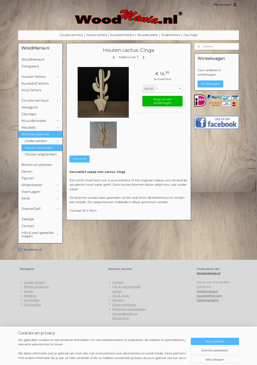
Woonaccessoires (40, 134)
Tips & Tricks (120, 296)
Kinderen (30, 296)
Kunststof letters (122, 35)
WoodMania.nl (32, 59)
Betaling (118, 300)
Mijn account (225, 4)
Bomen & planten (36, 287)
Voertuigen (40, 192)
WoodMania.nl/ (30, 249)
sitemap (113, 357)
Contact (27, 226)
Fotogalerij (30, 66)
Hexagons (29, 107)
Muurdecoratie (147, 35)
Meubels (40, 127)
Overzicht (79, 159)
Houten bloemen (39, 148)
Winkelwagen (210, 84)
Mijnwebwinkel (170, 357)
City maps (191, 35)
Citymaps (28, 114)
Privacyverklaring (124, 305)
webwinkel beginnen (135, 357)
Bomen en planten (36, 165)
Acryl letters (31, 90)
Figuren (27, 178)
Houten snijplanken (41, 154)
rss (120, 357)
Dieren (26, 171)
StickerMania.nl (208, 273)
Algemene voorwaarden (129, 309)
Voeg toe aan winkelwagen (162, 101)
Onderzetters (170, 35)
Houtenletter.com (209, 296)
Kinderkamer (40, 185)
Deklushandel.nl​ (208, 300)
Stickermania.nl (207, 291)
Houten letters (96, 35)
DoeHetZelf (40, 209)
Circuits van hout (71, 35)
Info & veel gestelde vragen (40, 234)
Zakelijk (27, 219)
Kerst (40, 198)
